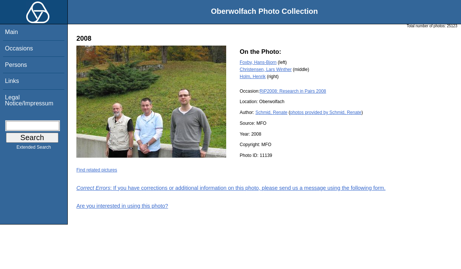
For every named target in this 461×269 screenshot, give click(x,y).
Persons (16, 65)
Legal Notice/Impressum (29, 100)
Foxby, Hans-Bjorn (258, 62)
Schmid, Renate (271, 112)
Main (11, 32)
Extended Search (33, 148)
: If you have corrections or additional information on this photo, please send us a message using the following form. (231, 188)
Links (12, 81)
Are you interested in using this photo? (122, 206)
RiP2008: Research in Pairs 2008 (293, 91)
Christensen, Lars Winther (266, 69)
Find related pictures (96, 170)
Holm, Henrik (253, 76)
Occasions (19, 48)
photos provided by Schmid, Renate (325, 112)
